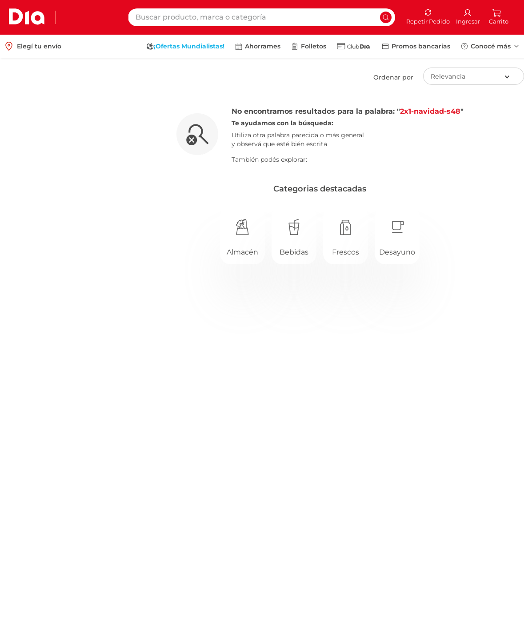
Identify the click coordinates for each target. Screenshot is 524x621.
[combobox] (261, 17)
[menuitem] (185, 46)
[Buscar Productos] (386, 17)
